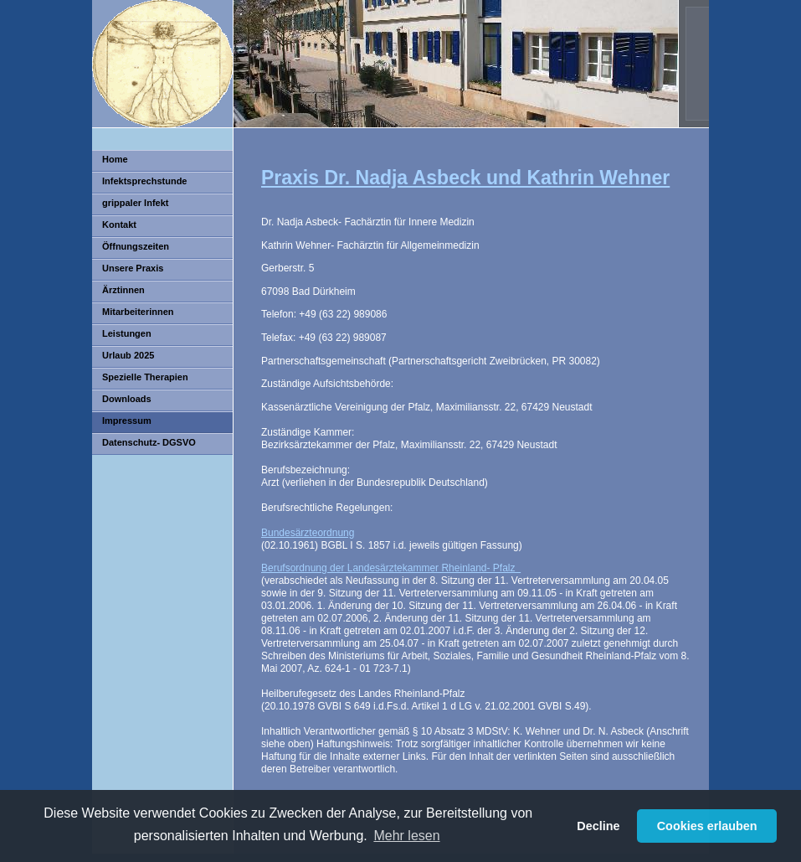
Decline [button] (598, 826)
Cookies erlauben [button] (707, 826)
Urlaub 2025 (128, 355)
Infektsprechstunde (144, 181)
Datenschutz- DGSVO (149, 442)
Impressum (126, 421)
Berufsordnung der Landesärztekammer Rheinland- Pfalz (391, 568)
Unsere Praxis (132, 268)
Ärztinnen (123, 290)
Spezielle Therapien (145, 377)
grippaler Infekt (135, 203)
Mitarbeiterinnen (138, 312)
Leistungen (126, 333)
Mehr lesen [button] (406, 835)
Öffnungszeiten (135, 246)
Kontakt (119, 224)
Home (115, 159)
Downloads (126, 399)
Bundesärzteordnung (307, 533)
